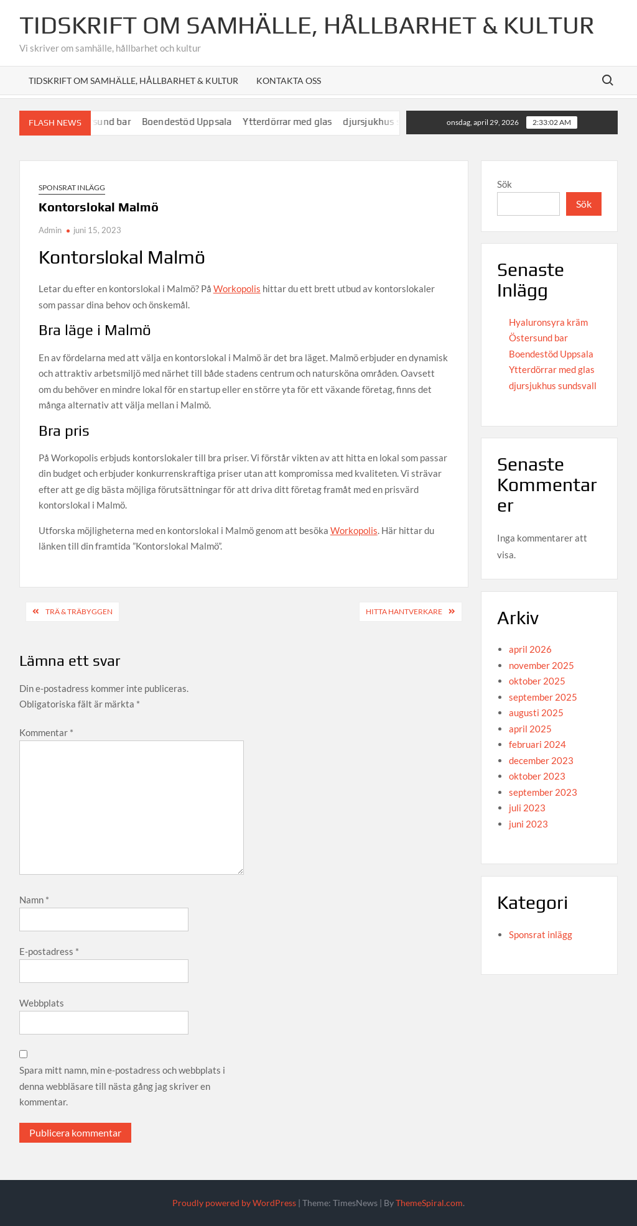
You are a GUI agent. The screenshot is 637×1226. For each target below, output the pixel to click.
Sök (504, 184)
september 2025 (543, 697)
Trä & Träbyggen (79, 611)
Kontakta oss (288, 80)
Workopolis (237, 288)
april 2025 (530, 728)
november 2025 (541, 665)
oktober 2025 (537, 680)
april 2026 (530, 649)
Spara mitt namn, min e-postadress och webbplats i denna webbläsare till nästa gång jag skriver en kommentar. (122, 1085)
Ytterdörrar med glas (298, 121)
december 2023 (541, 760)
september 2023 (543, 792)
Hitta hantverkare (404, 611)
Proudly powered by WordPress (234, 1202)
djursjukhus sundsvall (553, 385)
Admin (50, 230)
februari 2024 (537, 744)
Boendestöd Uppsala (198, 121)
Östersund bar (111, 121)
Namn (34, 899)
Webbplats (41, 1002)
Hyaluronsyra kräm (548, 322)
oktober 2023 (537, 775)
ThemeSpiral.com (429, 1202)
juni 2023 (528, 823)
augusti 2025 (536, 712)
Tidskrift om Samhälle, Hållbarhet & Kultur (307, 25)
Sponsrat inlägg (72, 187)
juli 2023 (527, 807)
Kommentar (46, 732)
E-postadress (49, 951)
